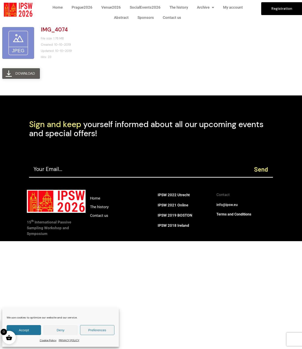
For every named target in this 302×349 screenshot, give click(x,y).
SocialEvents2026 (145, 7)
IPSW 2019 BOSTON (175, 215)
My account (233, 7)
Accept (24, 330)
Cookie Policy (48, 340)
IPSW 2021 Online (173, 205)
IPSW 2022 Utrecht (174, 195)
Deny (60, 330)
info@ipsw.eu (227, 205)
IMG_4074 (54, 29)
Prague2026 (82, 7)
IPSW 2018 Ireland (173, 225)
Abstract (121, 17)
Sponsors (145, 17)
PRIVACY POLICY (69, 340)
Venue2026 (111, 7)
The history (178, 7)
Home (58, 7)
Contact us (172, 17)
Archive (205, 7)
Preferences (97, 330)
